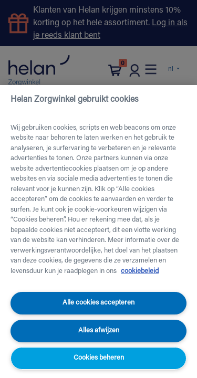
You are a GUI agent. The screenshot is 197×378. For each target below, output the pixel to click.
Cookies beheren (99, 357)
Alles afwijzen (98, 330)
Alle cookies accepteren (98, 302)
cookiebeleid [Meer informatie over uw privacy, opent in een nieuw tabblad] (140, 271)
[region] (98, 231)
